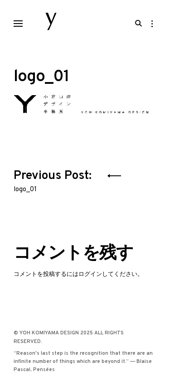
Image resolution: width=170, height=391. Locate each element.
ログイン (90, 274)
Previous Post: (54, 179)
